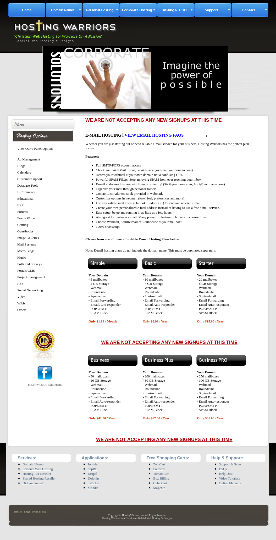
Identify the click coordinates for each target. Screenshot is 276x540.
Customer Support (29, 179)
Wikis (21, 303)
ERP (20, 205)
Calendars (24, 172)
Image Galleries (28, 238)
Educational (25, 199)
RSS (20, 284)
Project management (31, 277)
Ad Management (28, 159)
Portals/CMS (26, 270)
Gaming (22, 225)
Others (21, 310)
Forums (22, 212)
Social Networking (30, 290)
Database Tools (27, 185)
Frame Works (26, 218)
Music (21, 257)
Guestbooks (25, 231)
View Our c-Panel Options (35, 149)
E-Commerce (26, 192)
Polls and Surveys (29, 264)
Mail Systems (26, 244)
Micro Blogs (25, 251)
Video (21, 297)
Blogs (21, 166)
